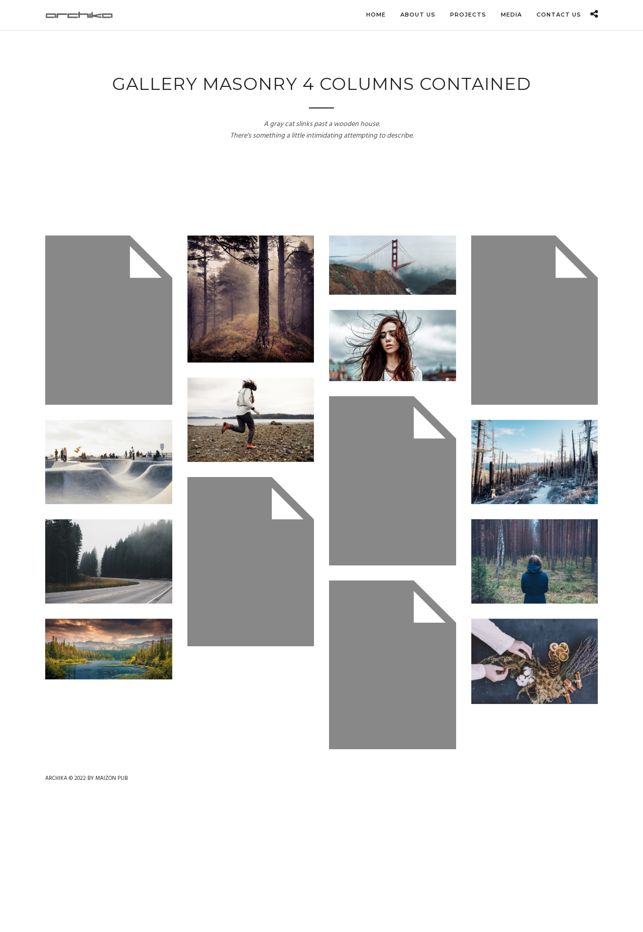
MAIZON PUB (111, 778)
